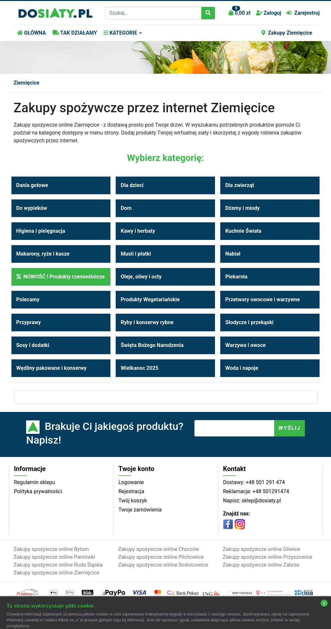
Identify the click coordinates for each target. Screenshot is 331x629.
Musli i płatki (136, 254)
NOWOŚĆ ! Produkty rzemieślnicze (60, 277)
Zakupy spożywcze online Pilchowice (161, 557)
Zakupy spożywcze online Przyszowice (267, 557)
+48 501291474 (270, 491)
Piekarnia (236, 277)
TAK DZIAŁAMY (75, 33)
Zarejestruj (303, 13)
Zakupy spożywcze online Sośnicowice (163, 565)
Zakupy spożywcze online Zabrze (261, 565)
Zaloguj (268, 13)
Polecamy (28, 299)
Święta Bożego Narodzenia (152, 345)
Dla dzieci (132, 185)
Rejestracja (131, 491)
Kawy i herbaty (138, 231)
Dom (126, 208)
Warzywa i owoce (245, 345)
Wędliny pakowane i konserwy (51, 368)
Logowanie (131, 482)
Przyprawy (28, 322)
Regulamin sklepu (34, 482)
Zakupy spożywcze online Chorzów (158, 549)
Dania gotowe (32, 185)
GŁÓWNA (31, 33)
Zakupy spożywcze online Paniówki (54, 557)
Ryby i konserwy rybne (147, 322)
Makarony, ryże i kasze (43, 254)
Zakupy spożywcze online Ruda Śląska (58, 565)
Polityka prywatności (38, 491)
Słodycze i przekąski (249, 322)
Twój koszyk (132, 500)
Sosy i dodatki (32, 345)
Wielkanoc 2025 (139, 368)
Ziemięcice (27, 83)
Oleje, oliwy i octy (141, 277)
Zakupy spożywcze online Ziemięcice (57, 573)
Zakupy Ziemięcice (286, 33)
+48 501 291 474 (264, 482)
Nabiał (232, 254)
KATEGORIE (120, 33)
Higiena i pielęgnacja (40, 231)
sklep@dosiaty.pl (260, 500)
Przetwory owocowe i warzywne (262, 299)
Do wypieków (31, 208)
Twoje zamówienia (139, 510)
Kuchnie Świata (243, 231)
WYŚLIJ (289, 428)
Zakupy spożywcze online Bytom (51, 549)
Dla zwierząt (239, 185)
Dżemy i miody (242, 208)
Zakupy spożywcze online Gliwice (261, 549)
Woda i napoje (241, 368)
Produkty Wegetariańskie (150, 299)
